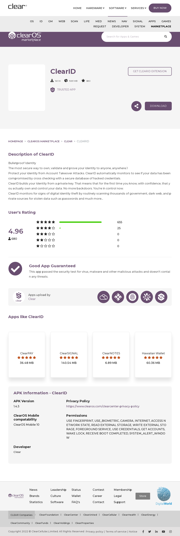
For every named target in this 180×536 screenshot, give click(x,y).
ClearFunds (41, 523)
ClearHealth (129, 514)
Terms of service (116, 531)
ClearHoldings (62, 523)
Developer (120, 26)
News (33, 489)
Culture (55, 496)
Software (56, 502)
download (158, 106)
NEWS (112, 21)
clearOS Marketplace (43, 141)
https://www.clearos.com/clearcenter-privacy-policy (102, 406)
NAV (124, 21)
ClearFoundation (49, 514)
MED (98, 21)
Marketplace (161, 26)
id (41, 21)
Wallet (76, 496)
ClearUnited (90, 514)
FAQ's (76, 502)
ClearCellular (109, 514)
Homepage (15, 141)
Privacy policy (94, 531)
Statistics (36, 502)
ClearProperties (84, 523)
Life (87, 21)
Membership (123, 489)
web (62, 21)
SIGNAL (138, 21)
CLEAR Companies (22, 514)
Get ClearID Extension (150, 71)
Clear (68, 141)
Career (97, 496)
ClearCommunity (20, 523)
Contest (98, 489)
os (32, 21)
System (139, 26)
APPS (152, 21)
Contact (98, 502)
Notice (133, 531)
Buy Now (160, 8)
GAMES (166, 21)
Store (142, 496)
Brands (34, 496)
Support (119, 502)
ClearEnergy (148, 514)
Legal (118, 496)
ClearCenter (71, 514)
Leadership (58, 489)
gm (50, 21)
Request (99, 26)
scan (74, 21)
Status (76, 489)
